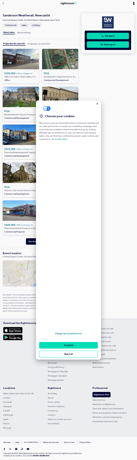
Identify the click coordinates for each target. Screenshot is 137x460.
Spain (6, 419)
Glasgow (7, 406)
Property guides (55, 337)
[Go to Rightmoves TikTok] (22, 449)
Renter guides (54, 354)
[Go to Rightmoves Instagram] (16, 449)
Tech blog (52, 393)
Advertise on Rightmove (103, 404)
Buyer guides (54, 345)
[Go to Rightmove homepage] (68, 3)
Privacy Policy (77, 442)
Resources (54, 323)
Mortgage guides (56, 380)
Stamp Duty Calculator (58, 328)
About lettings (24, 32)
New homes (98, 367)
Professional (100, 388)
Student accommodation (104, 358)
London (7, 398)
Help (17, 442)
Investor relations (56, 406)
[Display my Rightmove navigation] (133, 3)
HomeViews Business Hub (104, 421)
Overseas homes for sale (104, 345)
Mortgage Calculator (57, 375)
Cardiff (6, 410)
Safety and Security (43, 442)
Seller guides (54, 350)
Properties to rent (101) (39, 44)
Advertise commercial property (107, 417)
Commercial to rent (101, 341)
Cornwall (7, 402)
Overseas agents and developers (108, 408)
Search (96, 323)
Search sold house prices (104, 350)
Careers (52, 415)
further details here (41, 455)
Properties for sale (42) (14, 43)
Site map (6, 442)
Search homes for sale (102, 328)
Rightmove (54, 388)
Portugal (7, 428)
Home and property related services (109, 413)
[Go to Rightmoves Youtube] (28, 449)
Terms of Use (61, 442)
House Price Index (56, 333)
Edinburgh (8, 415)
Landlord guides (55, 358)
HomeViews (53, 423)
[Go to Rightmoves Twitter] (10, 449)
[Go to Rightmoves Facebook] (4, 449)
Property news (55, 341)
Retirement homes (101, 363)
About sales (8, 32)
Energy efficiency (56, 367)
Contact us (53, 410)
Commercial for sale (101, 337)
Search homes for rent (103, 333)
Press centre (54, 402)
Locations (9, 388)
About (51, 398)
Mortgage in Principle (58, 371)
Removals (52, 363)
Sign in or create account (59, 419)
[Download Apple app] (12, 330)
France (6, 423)
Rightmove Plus (101, 394)
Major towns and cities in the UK (18, 393)
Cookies (27, 442)
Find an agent (98, 354)
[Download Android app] (12, 337)
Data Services (99, 400)
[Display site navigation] (3, 3)
